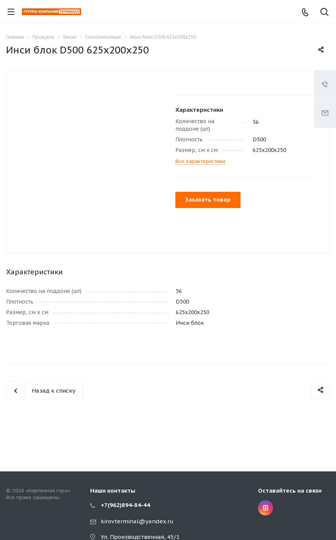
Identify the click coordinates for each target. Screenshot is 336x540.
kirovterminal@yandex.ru (137, 521)
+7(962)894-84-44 (125, 505)
